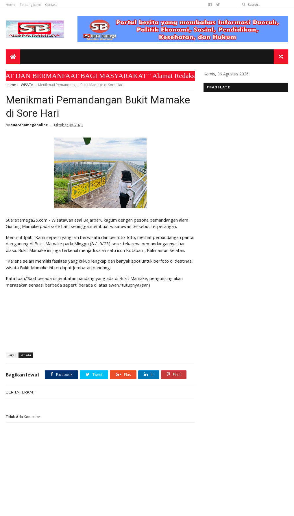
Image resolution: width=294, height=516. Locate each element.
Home (10, 4)
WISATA (27, 84)
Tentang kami (30, 4)
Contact (51, 4)
